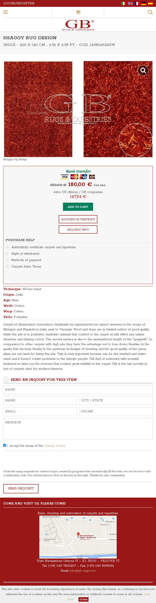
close (83, 599)
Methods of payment (26, 260)
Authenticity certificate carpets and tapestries (43, 247)
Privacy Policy (54, 446)
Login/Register (19, 3)
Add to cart (78, 207)
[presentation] (36, 461)
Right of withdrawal (25, 254)
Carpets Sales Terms (26, 267)
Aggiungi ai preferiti (78, 219)
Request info (78, 229)
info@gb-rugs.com (83, 571)
